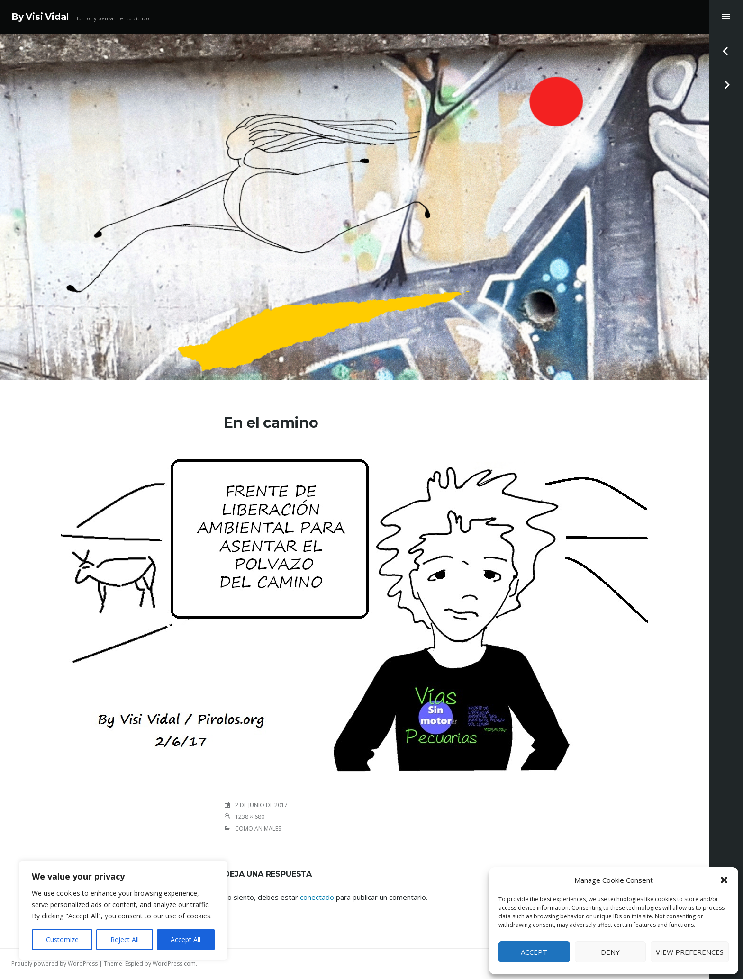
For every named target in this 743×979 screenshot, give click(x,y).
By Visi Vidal (40, 16)
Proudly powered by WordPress (54, 964)
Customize (62, 939)
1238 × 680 (249, 817)
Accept (534, 952)
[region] (123, 910)
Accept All (185, 939)
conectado (317, 897)
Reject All (124, 939)
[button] (724, 880)
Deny (610, 952)
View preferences (690, 952)
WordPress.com (174, 964)
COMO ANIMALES (258, 829)
